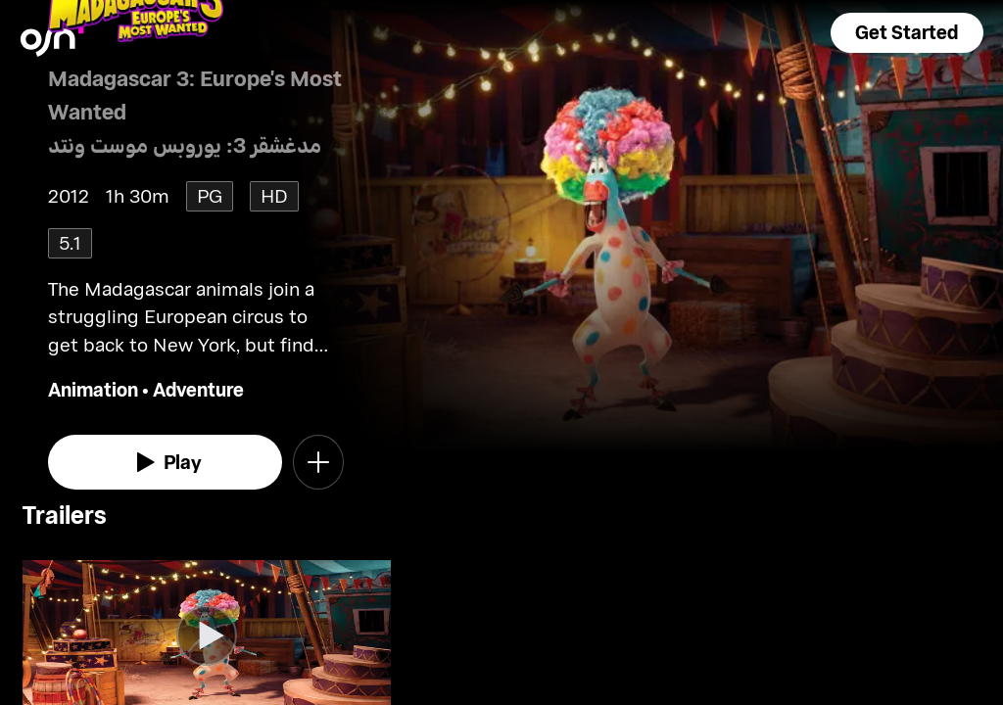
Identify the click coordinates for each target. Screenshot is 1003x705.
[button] (907, 33)
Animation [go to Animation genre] (93, 389)
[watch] (165, 462)
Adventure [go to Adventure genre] (198, 389)
